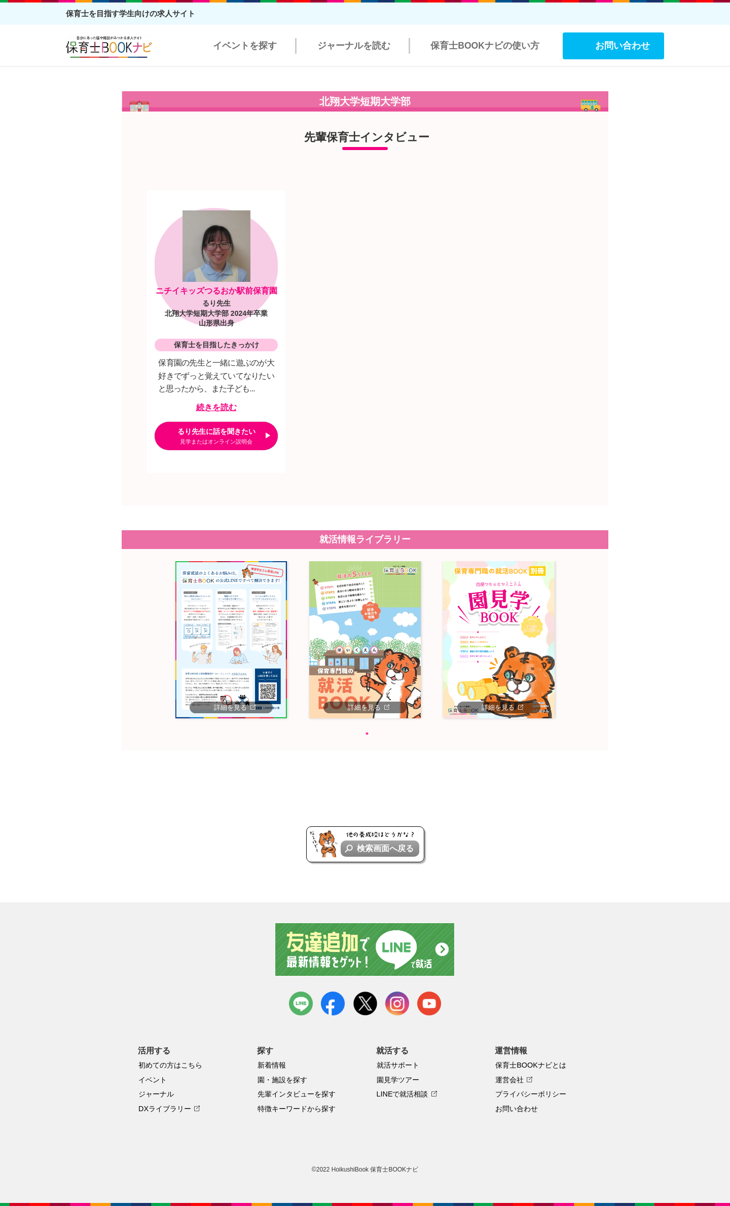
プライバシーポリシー (530, 1094)
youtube (429, 1003)
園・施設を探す (282, 1080)
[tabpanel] (231, 639)
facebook (333, 1003)
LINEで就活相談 (402, 1094)
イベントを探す (245, 46)
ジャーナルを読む (353, 46)
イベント (152, 1080)
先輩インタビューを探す (297, 1094)
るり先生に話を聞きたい (216, 436)
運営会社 (509, 1080)
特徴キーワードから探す (297, 1109)
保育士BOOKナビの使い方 (484, 46)
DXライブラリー (164, 1109)
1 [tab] (367, 733)
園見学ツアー (398, 1080)
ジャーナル (156, 1094)
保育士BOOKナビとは (530, 1065)
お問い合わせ (622, 46)
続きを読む (216, 407)
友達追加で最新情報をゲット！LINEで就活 (365, 949)
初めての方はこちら (170, 1065)
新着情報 (272, 1065)
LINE (301, 1003)
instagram (397, 1003)
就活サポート (398, 1065)
